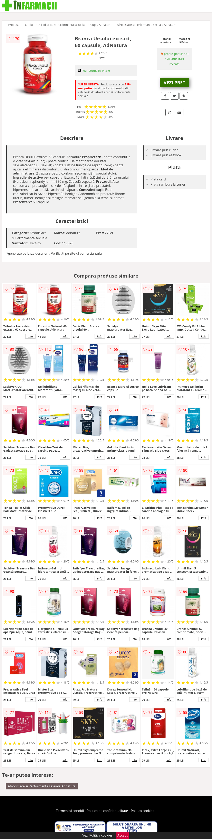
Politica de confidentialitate (107, 810)
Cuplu (29, 25)
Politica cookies (142, 810)
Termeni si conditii (70, 810)
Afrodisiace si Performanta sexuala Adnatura (146, 25)
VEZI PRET (174, 82)
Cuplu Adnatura (101, 25)
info (30, 336)
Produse (13, 25)
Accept (122, 835)
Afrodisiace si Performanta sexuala (62, 25)
